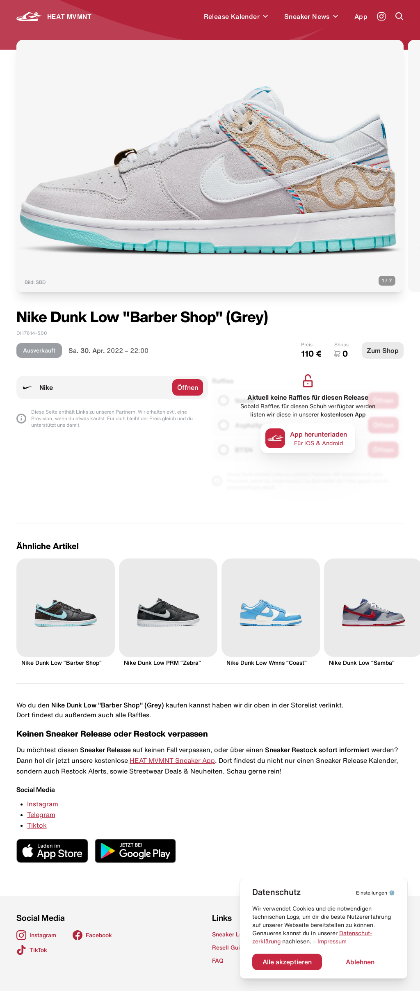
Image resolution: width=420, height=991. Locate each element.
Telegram (41, 814)
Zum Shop (383, 350)
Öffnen (187, 387)
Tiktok (37, 825)
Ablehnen (360, 962)
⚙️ (375, 892)
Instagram (42, 804)
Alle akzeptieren (287, 962)
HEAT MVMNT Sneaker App (172, 760)
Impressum (332, 941)
